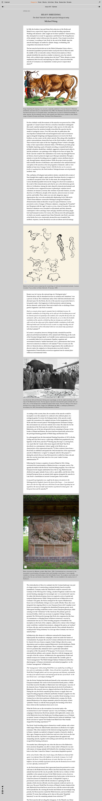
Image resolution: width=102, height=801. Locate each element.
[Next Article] (99, 6)
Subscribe (62, 2)
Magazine (34, 2)
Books (45, 2)
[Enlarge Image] (25, 104)
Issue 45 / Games (51, 7)
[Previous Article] (3, 6)
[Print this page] (2, 793)
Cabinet (7, 2)
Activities (51, 2)
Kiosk (40, 2)
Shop (56, 2)
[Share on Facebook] (2, 789)
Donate (69, 2)
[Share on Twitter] (2, 786)
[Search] (99, 2)
